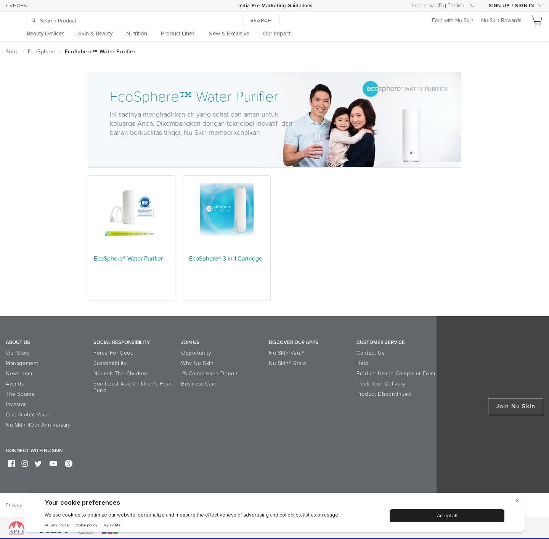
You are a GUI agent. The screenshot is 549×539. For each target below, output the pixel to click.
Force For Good (113, 353)
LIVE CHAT (17, 6)
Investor (16, 404)
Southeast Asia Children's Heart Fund (133, 387)
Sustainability (110, 363)
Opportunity (196, 353)
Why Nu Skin (197, 363)
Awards (15, 384)
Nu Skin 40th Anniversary (38, 425)
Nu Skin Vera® (287, 353)
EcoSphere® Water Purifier (128, 258)
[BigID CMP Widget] (274, 514)
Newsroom (19, 373)
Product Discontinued (383, 394)
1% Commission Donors (210, 373)
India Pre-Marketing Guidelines (275, 6)
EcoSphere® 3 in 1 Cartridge (225, 258)
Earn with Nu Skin (453, 21)
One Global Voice (28, 414)
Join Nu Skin (515, 406)
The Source (20, 394)
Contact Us (370, 353)
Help (362, 363)
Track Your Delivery (380, 384)
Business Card (199, 384)
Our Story (18, 353)
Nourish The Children (120, 373)
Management (22, 363)
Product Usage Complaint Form (395, 373)
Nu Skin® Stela (287, 363)
